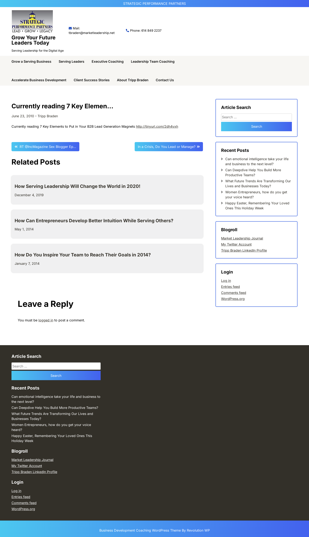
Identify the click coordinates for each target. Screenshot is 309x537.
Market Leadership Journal (242, 238)
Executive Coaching (108, 61)
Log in (226, 280)
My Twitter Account (236, 244)
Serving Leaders (71, 61)
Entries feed (230, 287)
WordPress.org (233, 299)
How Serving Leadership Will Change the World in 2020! (77, 186)
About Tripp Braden (132, 80)
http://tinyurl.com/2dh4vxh (157, 126)
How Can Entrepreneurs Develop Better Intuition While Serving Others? (94, 220)
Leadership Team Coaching (153, 61)
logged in (45, 320)
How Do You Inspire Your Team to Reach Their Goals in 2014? (83, 254)
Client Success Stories (92, 80)
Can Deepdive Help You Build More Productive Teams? (54, 408)
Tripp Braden (48, 116)
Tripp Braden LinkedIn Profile (244, 250)
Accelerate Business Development (38, 80)
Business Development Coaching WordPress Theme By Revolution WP (154, 530)
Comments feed (233, 293)
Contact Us (165, 80)
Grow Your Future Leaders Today (33, 40)
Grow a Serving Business (31, 61)
